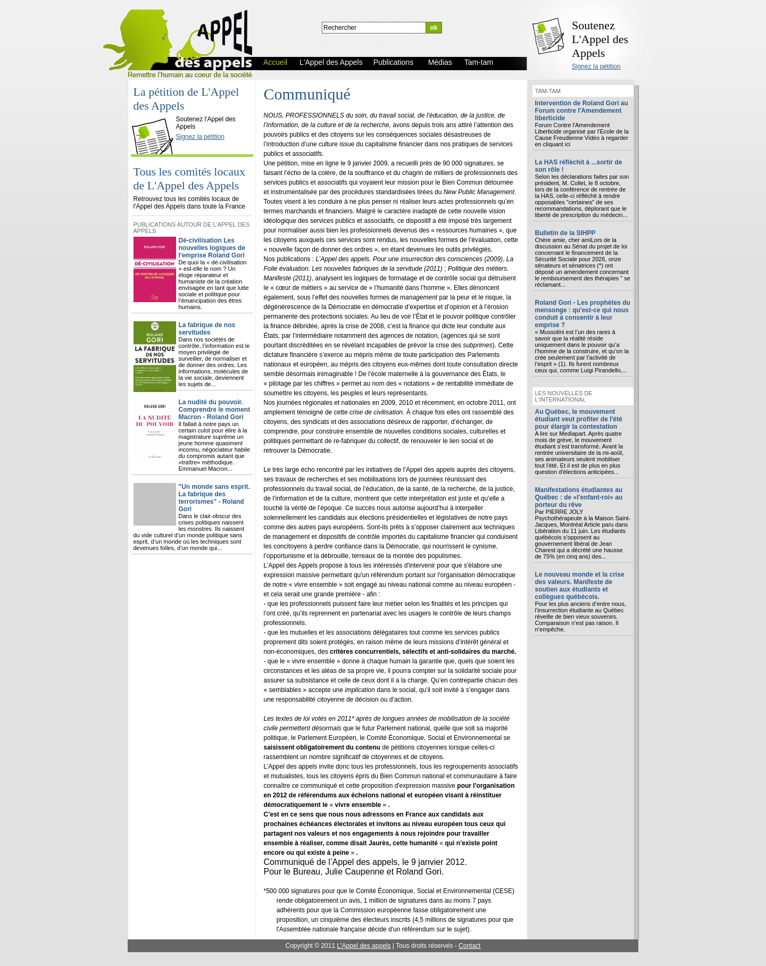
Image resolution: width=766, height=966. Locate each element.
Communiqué (307, 94)
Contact (469, 946)
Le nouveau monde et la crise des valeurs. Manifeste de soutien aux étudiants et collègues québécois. (580, 586)
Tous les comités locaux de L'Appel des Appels (189, 178)
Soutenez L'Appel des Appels (600, 39)
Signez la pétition (596, 66)
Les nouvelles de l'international (564, 396)
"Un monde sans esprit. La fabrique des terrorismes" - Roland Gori (214, 498)
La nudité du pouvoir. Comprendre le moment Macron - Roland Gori (215, 409)
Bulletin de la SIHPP (565, 233)
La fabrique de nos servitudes (207, 328)
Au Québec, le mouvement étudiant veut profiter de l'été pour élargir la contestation (578, 419)
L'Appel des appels (363, 946)
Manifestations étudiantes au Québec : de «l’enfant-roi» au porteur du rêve (579, 497)
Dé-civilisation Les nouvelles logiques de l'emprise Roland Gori (212, 248)
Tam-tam (548, 91)
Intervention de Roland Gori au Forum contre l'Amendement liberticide (581, 110)
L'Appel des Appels (155, 110)
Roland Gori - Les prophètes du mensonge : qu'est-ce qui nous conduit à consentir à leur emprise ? (582, 314)
